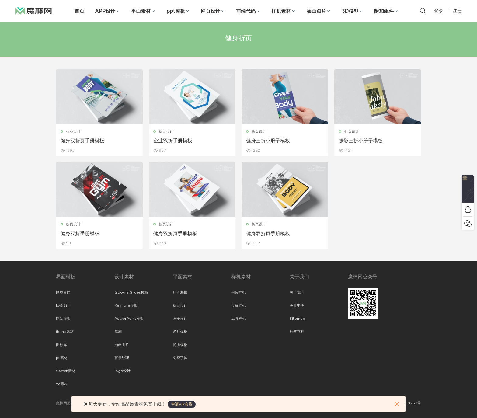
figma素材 (65, 331)
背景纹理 (121, 358)
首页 (79, 11)
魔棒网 (33, 10)
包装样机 (238, 292)
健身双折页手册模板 (82, 140)
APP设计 (105, 11)
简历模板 (180, 345)
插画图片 (316, 11)
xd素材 (62, 384)
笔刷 (118, 331)
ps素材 (62, 358)
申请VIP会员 (181, 404)
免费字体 (180, 358)
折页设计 (73, 131)
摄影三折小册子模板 (361, 140)
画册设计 (180, 318)
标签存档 (297, 331)
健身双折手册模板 (80, 233)
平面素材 (141, 11)
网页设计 (210, 11)
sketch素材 (65, 371)
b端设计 (62, 305)
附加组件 (384, 11)
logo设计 (122, 371)
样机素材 (281, 11)
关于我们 (297, 292)
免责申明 (297, 305)
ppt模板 (175, 11)
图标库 (61, 345)
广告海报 (180, 292)
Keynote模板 (126, 305)
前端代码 (246, 11)
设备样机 (238, 305)
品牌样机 (238, 318)
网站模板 (63, 318)
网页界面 (63, 292)
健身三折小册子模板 (268, 140)
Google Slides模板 (131, 292)
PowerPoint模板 (129, 318)
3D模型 (350, 11)
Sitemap (297, 318)
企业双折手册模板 (172, 140)
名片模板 (180, 331)
